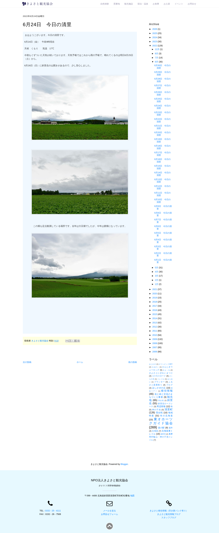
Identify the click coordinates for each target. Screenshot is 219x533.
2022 (155, 45)
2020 (155, 293)
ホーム (80, 362)
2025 (155, 33)
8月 (157, 53)
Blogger (124, 464)
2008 (155, 343)
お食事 (156, 4)
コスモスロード (159, 376)
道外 (171, 428)
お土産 (167, 4)
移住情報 (167, 390)
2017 (155, 306)
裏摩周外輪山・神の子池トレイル (161, 437)
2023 (155, 41)
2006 (155, 351)
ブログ (169, 385)
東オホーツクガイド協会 (161, 421)
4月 (157, 271)
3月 (157, 276)
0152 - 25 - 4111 (53, 510)
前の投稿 (132, 362)
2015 (155, 314)
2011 (155, 331)
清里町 (169, 409)
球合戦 (161, 400)
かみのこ (155, 367)
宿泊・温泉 (142, 4)
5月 (157, 267)
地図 (132, 495)
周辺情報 (161, 406)
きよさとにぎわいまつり (161, 373)
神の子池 (156, 410)
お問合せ (192, 4)
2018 (155, 302)
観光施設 (128, 4)
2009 (155, 339)
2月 (157, 280)
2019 (155, 297)
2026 (155, 29)
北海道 (155, 431)
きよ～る (166, 370)
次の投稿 (27, 362)
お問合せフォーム (109, 514)
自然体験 (104, 4)
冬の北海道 (166, 415)
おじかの (152, 364)
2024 (155, 37)
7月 (157, 57)
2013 (155, 322)
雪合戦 (159, 412)
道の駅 (161, 427)
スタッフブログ (168, 517)
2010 (155, 335)
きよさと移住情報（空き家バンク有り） (169, 510)
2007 (155, 347)
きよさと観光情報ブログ (169, 514)
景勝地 (116, 4)
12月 (157, 49)
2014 (155, 318)
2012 (155, 326)
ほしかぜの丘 (159, 388)
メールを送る (109, 510)
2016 (155, 310)
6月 (157, 62)
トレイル (160, 379)
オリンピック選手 (166, 364)
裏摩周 (162, 434)
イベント (179, 4)
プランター (159, 382)
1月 (157, 284)
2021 (155, 289)
